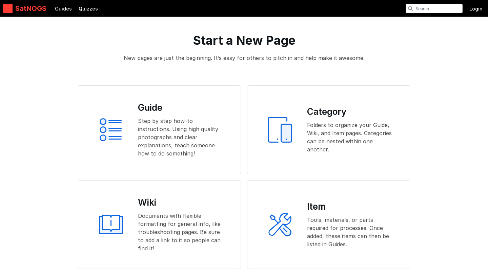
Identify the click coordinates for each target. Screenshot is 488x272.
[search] (410, 8)
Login (476, 9)
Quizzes (88, 9)
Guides (63, 9)
